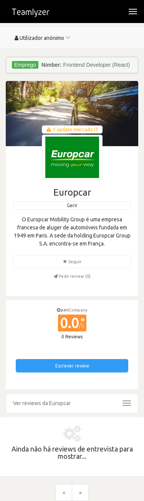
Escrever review (72, 365)
